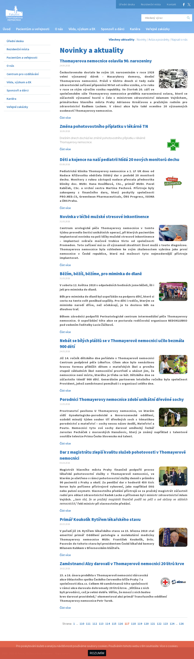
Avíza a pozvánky (159, 39)
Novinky (141, 39)
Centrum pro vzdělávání (23, 74)
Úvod (6, 29)
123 (165, 623)
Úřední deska (127, 4)
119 (140, 623)
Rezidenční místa (151, 4)
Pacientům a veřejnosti (32, 29)
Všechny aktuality (122, 39)
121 (152, 623)
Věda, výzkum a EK (82, 29)
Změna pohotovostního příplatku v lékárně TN (104, 126)
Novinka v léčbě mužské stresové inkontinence (104, 216)
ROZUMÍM (97, 653)
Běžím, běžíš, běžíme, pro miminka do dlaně (101, 273)
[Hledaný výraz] (163, 17)
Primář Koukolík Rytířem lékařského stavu (100, 519)
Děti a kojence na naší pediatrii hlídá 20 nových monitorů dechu (119, 159)
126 (181, 623)
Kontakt (171, 4)
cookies (173, 646)
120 (146, 623)
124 (172, 623)
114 (107, 623)
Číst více (65, 117)
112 (94, 623)
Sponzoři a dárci (112, 29)
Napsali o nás (179, 39)
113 (101, 623)
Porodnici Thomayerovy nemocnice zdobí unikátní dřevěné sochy (122, 399)
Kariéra (135, 29)
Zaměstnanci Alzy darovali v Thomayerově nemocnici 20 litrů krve (122, 563)
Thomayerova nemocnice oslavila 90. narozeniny (106, 61)
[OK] (188, 17)
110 (82, 623)
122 (159, 623)
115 (114, 623)
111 (88, 623)
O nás (59, 29)
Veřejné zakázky (158, 29)
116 (120, 623)
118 (133, 623)
